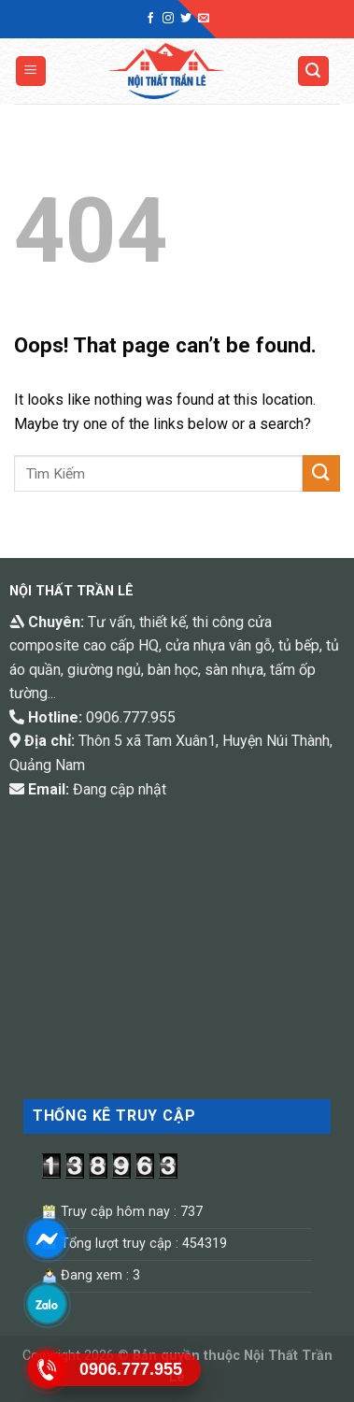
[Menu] (31, 71)
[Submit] (321, 473)
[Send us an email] (203, 18)
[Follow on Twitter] (185, 18)
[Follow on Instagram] (168, 18)
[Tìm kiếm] (314, 71)
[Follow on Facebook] (150, 18)
